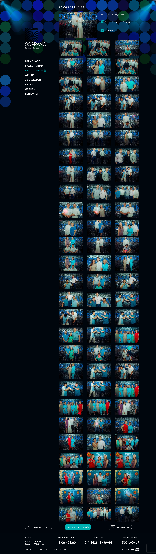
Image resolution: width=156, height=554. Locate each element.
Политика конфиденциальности (37, 549)
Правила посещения (58, 549)
